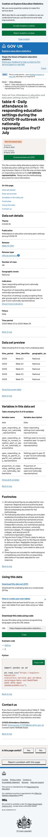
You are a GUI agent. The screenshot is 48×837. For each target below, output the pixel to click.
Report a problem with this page (24, 762)
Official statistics (11, 255)
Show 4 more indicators (12, 304)
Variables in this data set (12, 197)
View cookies (24, 39)
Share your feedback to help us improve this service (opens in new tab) (21, 63)
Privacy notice (15, 780)
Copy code (38, 662)
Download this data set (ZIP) (15, 584)
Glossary (25, 782)
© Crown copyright (24, 831)
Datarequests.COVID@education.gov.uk (26, 725)
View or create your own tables (16, 598)
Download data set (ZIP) (24, 157)
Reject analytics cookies (24, 33)
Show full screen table (11, 389)
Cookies (5, 780)
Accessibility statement (11, 782)
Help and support (37, 782)
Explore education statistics (16, 51)
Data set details (8, 190)
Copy (24, 634)
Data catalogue (15, 82)
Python (8, 645)
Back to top (7, 332)
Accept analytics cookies (24, 26)
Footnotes (6, 201)
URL (4, 628)
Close (43, 68)
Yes (30, 750)
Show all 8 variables (10, 480)
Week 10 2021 (8, 246)
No (42, 750)
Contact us (7, 209)
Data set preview (9, 194)
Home (4, 82)
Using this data (8, 205)
